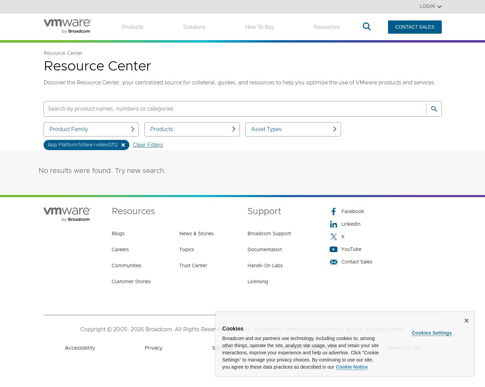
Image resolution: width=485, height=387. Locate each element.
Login (431, 6)
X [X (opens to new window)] (336, 236)
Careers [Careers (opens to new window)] (120, 249)
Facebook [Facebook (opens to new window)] (346, 211)
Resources (327, 27)
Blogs (118, 233)
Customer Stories (131, 281)
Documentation (264, 249)
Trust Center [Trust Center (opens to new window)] (193, 265)
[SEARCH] (227, 108)
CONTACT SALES (414, 27)
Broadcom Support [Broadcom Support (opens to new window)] (269, 233)
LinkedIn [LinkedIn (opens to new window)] (344, 224)
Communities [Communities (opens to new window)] (126, 265)
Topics (186, 249)
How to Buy (259, 27)
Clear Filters (148, 145)
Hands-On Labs (265, 265)
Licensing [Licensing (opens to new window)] (257, 281)
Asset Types (294, 129)
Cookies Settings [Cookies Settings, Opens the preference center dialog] (432, 333)
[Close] (467, 321)
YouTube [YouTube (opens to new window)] (345, 249)
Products (132, 27)
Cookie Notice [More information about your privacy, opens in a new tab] (352, 367)
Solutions (194, 27)
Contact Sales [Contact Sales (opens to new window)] (350, 262)
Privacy (153, 348)
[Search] (433, 108)
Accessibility (80, 348)
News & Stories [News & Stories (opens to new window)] (196, 233)
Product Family (92, 129)
